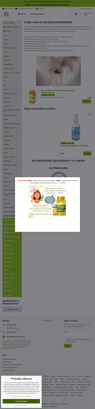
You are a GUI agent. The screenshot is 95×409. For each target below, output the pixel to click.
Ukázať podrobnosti (21, 405)
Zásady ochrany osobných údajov (21, 396)
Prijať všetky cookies (21, 401)
